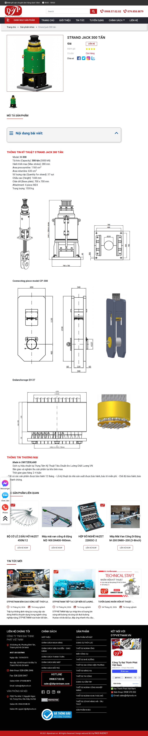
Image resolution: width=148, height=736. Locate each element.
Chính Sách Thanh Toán (52, 657)
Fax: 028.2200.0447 (18, 676)
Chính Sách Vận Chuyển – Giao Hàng (55, 649)
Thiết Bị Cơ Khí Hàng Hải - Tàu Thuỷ (89, 702)
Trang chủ (11, 27)
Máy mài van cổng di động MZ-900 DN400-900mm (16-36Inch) (57, 540)
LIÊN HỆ (91, 44)
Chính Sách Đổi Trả (50, 668)
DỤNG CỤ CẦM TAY (84, 682)
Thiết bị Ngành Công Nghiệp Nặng (89, 688)
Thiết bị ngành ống (85, 648)
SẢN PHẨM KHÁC (83, 710)
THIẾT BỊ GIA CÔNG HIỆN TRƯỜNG (90, 665)
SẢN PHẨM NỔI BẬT (84, 637)
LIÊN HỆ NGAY (22, 548)
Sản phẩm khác (27, 27)
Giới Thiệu (45, 637)
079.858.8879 (135, 11)
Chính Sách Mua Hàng (52, 643)
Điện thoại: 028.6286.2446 (21, 670)
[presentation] (139, 515)
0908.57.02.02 (112, 11)
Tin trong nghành (38, 607)
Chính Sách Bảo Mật (51, 662)
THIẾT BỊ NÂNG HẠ (84, 671)
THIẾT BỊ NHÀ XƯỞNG (85, 659)
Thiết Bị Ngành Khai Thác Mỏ (89, 696)
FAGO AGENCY (101, 733)
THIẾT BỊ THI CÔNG (84, 676)
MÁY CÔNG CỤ (82, 654)
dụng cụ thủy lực (84, 643)
